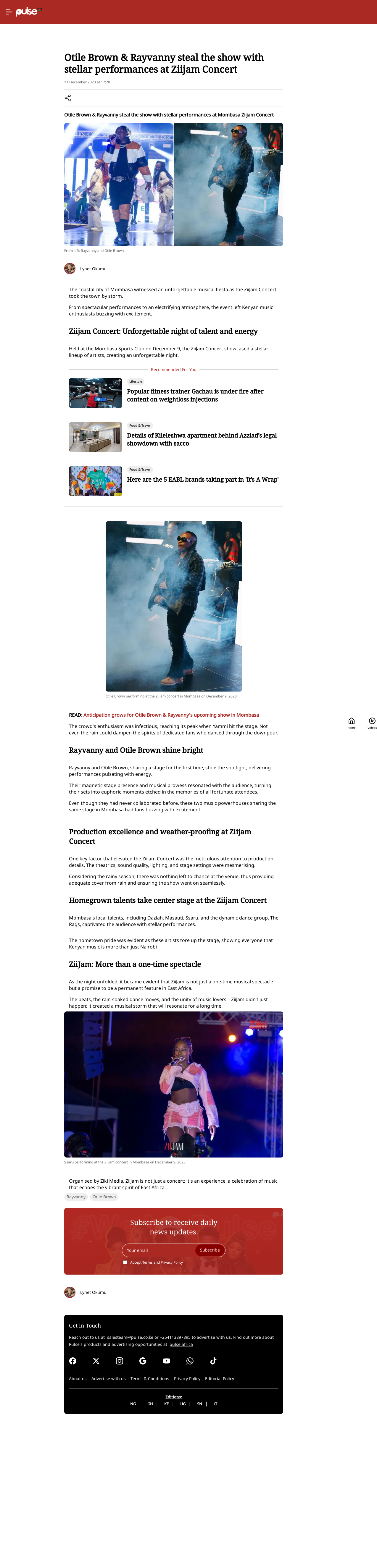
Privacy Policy (147, 1488)
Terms (122, 1488)
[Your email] (148, 1477)
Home (258, 12)
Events (69, 77)
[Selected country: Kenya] (221, 12)
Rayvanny (37, 1423)
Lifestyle (50, 77)
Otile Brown (65, 1423)
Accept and (131, 1488)
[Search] (324, 12)
